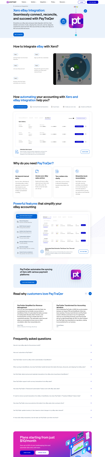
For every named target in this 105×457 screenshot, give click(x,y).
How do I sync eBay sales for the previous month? (52, 345)
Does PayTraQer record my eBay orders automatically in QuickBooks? (52, 359)
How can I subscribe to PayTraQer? (52, 352)
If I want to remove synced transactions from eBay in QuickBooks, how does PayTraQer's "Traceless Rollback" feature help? (52, 396)
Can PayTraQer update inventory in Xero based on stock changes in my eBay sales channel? (52, 410)
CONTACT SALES (42, 452)
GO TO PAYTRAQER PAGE (28, 282)
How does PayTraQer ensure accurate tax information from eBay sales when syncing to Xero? (52, 403)
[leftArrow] (86, 293)
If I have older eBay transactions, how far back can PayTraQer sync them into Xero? (52, 417)
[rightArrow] (90, 293)
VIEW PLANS (27, 452)
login (81, 2)
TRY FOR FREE (92, 2)
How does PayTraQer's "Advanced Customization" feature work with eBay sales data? (52, 388)
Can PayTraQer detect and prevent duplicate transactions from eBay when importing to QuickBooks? (52, 374)
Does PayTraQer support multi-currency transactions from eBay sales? (52, 381)
